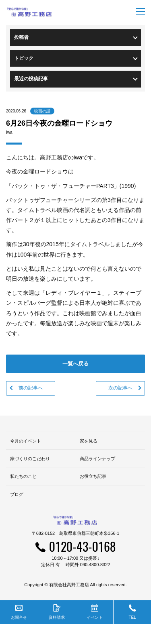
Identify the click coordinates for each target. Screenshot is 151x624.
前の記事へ (31, 388)
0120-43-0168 (82, 546)
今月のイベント (25, 440)
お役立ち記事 (93, 476)
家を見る (88, 440)
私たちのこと (23, 476)
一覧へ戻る (75, 364)
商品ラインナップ (97, 458)
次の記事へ (120, 388)
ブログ (16, 494)
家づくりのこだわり (30, 458)
